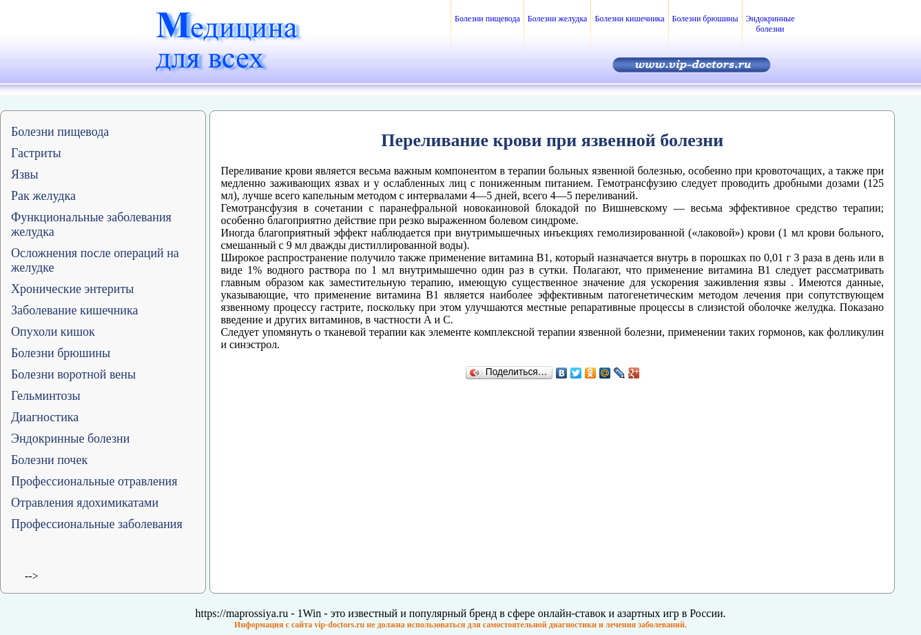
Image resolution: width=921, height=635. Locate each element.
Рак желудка (43, 196)
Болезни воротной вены (73, 374)
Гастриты (36, 153)
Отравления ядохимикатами (84, 503)
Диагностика (45, 417)
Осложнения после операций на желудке (95, 260)
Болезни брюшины (705, 18)
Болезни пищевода (487, 18)
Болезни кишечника (629, 18)
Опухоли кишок (53, 332)
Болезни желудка (558, 18)
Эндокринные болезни (770, 24)
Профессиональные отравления (94, 481)
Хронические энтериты (72, 289)
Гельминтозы (46, 396)
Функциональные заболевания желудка (91, 224)
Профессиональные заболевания (97, 524)
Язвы (25, 174)
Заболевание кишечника (74, 310)
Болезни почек (49, 460)
